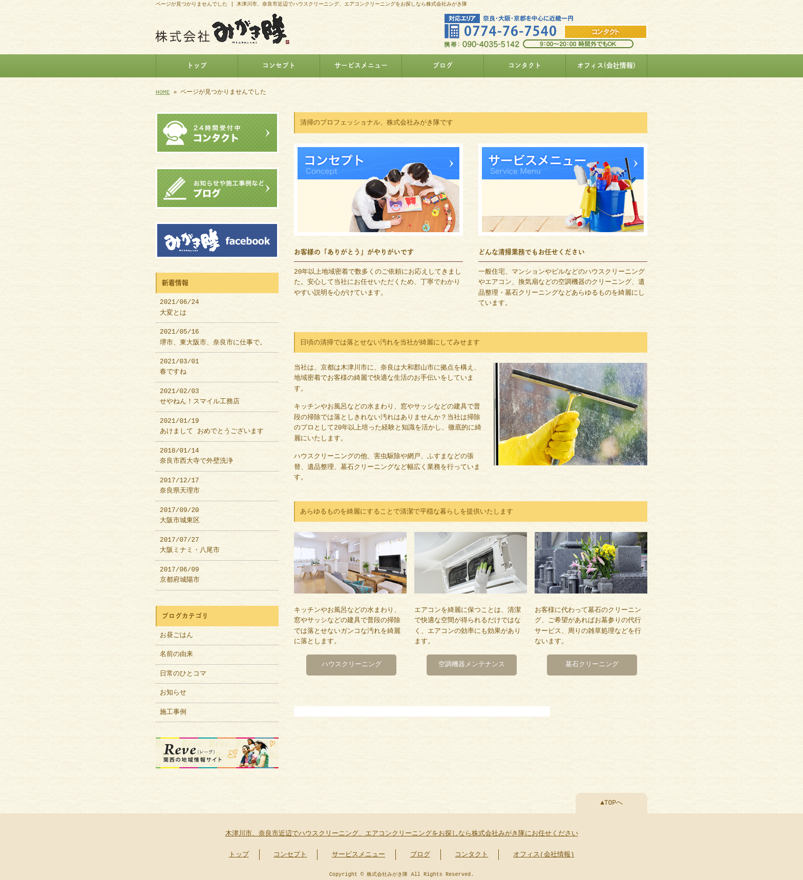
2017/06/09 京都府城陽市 (180, 572)
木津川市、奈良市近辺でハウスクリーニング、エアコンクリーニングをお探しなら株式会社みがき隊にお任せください (401, 829)
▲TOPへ (611, 799)
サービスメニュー (361, 65)
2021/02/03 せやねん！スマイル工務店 (200, 393)
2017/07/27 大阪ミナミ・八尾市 (190, 542)
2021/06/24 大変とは (179, 304)
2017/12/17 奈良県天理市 (180, 483)
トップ (197, 65)
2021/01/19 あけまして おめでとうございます (212, 423)
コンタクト (524, 65)
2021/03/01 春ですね (179, 364)
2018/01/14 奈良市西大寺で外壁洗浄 (196, 453)
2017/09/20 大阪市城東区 (180, 512)
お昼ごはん (176, 632)
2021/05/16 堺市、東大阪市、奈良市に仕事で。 (213, 334)
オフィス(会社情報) (606, 65)
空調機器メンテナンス (471, 662)
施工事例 (173, 709)
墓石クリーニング (592, 662)
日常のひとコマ (183, 671)
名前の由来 (176, 651)
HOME (163, 92)
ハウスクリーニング (352, 662)
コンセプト (278, 65)
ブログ (443, 65)
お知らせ (173, 689)
